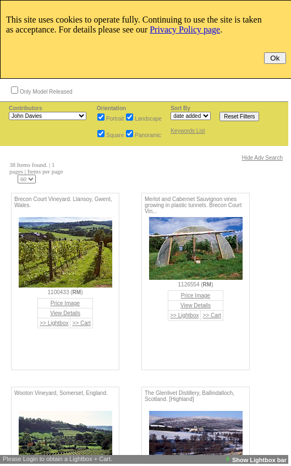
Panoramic (148, 135)
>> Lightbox (54, 323)
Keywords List (188, 131)
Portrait (115, 119)
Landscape (148, 119)
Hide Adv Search (262, 158)
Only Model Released (46, 92)
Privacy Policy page (185, 29)
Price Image (65, 303)
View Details (65, 313)
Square (115, 135)
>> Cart (81, 323)
